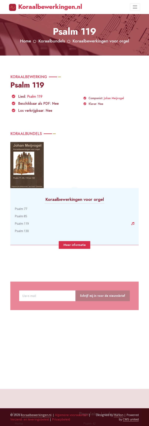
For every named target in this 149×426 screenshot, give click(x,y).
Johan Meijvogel (112, 105)
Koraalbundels (51, 41)
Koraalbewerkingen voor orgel (100, 41)
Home (25, 41)
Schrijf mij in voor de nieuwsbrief (102, 306)
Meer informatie (74, 251)
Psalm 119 (35, 103)
